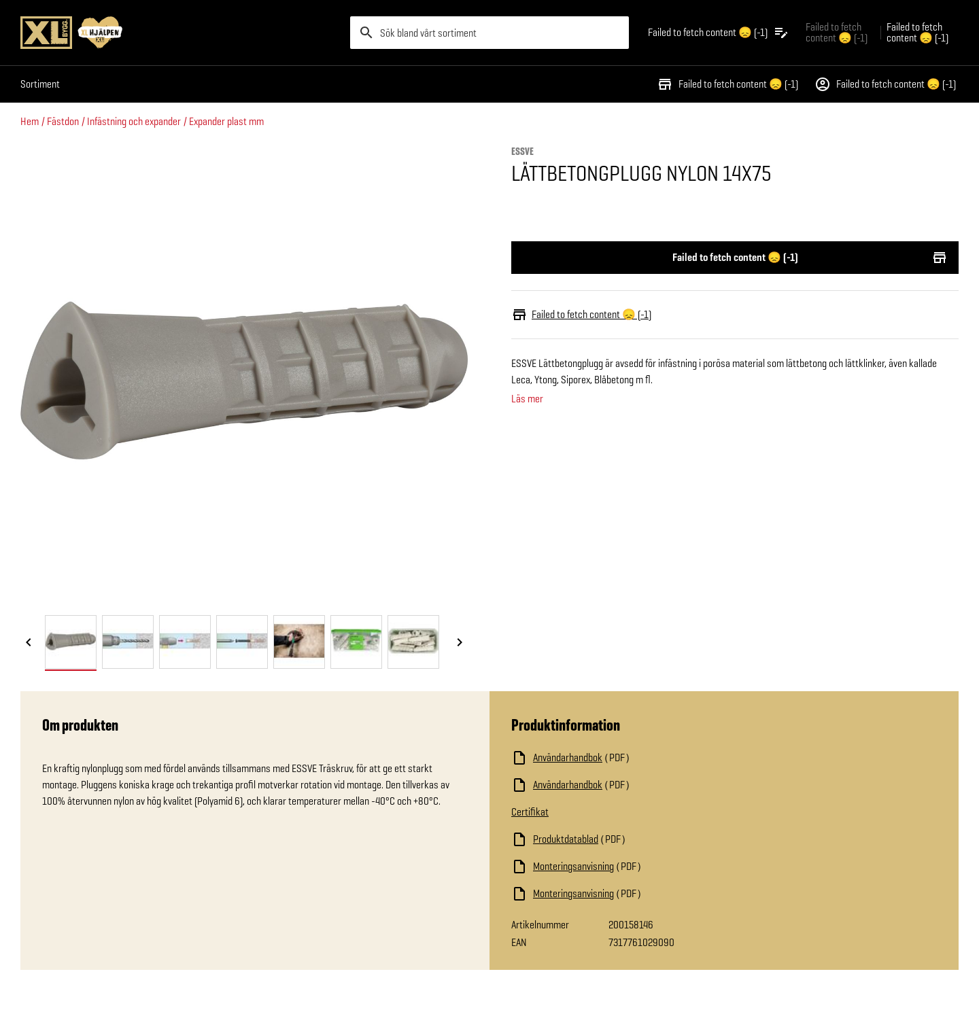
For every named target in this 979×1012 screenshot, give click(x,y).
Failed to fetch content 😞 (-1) (727, 84)
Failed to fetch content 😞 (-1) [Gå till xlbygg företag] (837, 32)
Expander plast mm (226, 121)
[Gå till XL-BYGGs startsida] (179, 32)
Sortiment (40, 84)
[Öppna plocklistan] (718, 32)
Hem (29, 121)
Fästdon (63, 121)
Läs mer (527, 399)
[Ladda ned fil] (647, 758)
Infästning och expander (134, 121)
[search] (489, 32)
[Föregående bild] (28, 643)
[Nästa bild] (459, 643)
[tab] (71, 642)
